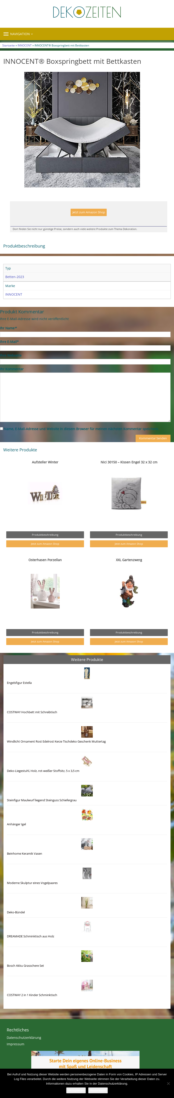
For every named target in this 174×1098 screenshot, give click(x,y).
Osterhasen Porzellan (45, 560)
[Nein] (168, 1083)
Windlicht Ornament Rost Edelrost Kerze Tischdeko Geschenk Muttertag (56, 741)
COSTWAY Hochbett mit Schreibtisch (32, 712)
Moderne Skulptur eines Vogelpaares (32, 883)
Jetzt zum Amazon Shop (88, 212)
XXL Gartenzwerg (129, 560)
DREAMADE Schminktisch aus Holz (30, 936)
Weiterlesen (98, 1090)
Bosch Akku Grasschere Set (25, 966)
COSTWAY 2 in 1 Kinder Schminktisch (32, 995)
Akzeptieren (76, 1090)
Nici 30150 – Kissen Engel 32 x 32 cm (129, 462)
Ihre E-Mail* (9, 341)
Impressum (15, 1044)
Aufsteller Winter (45, 462)
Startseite (8, 45)
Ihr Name (8, 328)
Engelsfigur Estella (19, 683)
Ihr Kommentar (12, 369)
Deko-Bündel (16, 912)
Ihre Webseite (11, 355)
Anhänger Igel (16, 824)
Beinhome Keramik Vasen (24, 854)
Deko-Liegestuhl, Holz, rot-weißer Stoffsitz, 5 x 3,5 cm (43, 771)
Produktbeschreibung (45, 534)
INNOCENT (25, 45)
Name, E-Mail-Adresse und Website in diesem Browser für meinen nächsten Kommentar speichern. (81, 429)
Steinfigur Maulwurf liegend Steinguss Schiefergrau (42, 800)
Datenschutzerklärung (24, 1037)
